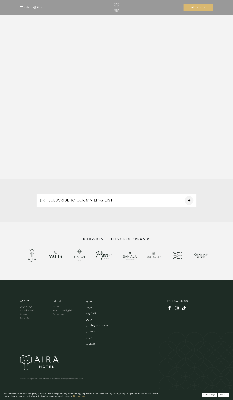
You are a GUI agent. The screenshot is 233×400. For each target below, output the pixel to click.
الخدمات (57, 307)
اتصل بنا (90, 344)
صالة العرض (92, 331)
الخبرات (57, 301)
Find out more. (79, 396)
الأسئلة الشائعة (27, 310)
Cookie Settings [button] (209, 395)
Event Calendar (59, 314)
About (24, 301)
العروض (90, 319)
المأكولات (91, 313)
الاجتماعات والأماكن (97, 325)
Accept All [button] (224, 395)
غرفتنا (89, 307)
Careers (23, 314)
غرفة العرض (26, 307)
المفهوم (90, 301)
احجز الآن (196, 7)
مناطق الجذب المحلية (63, 310)
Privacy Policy (26, 318)
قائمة (24, 7)
